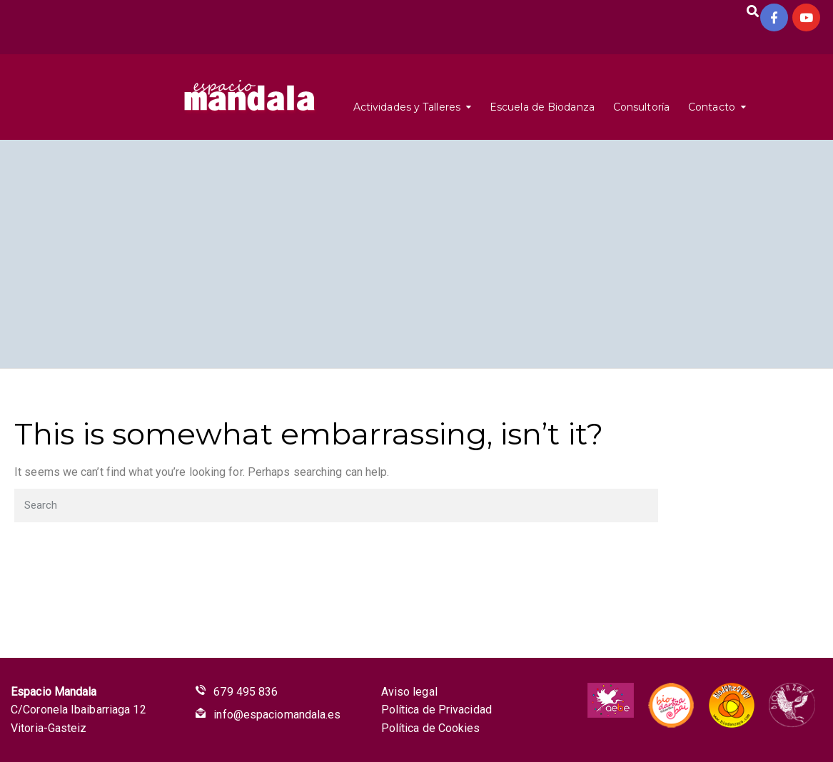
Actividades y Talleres (406, 107)
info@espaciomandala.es (276, 714)
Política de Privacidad (436, 709)
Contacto (711, 107)
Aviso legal (409, 691)
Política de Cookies (430, 728)
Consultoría (641, 107)
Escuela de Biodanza (542, 107)
